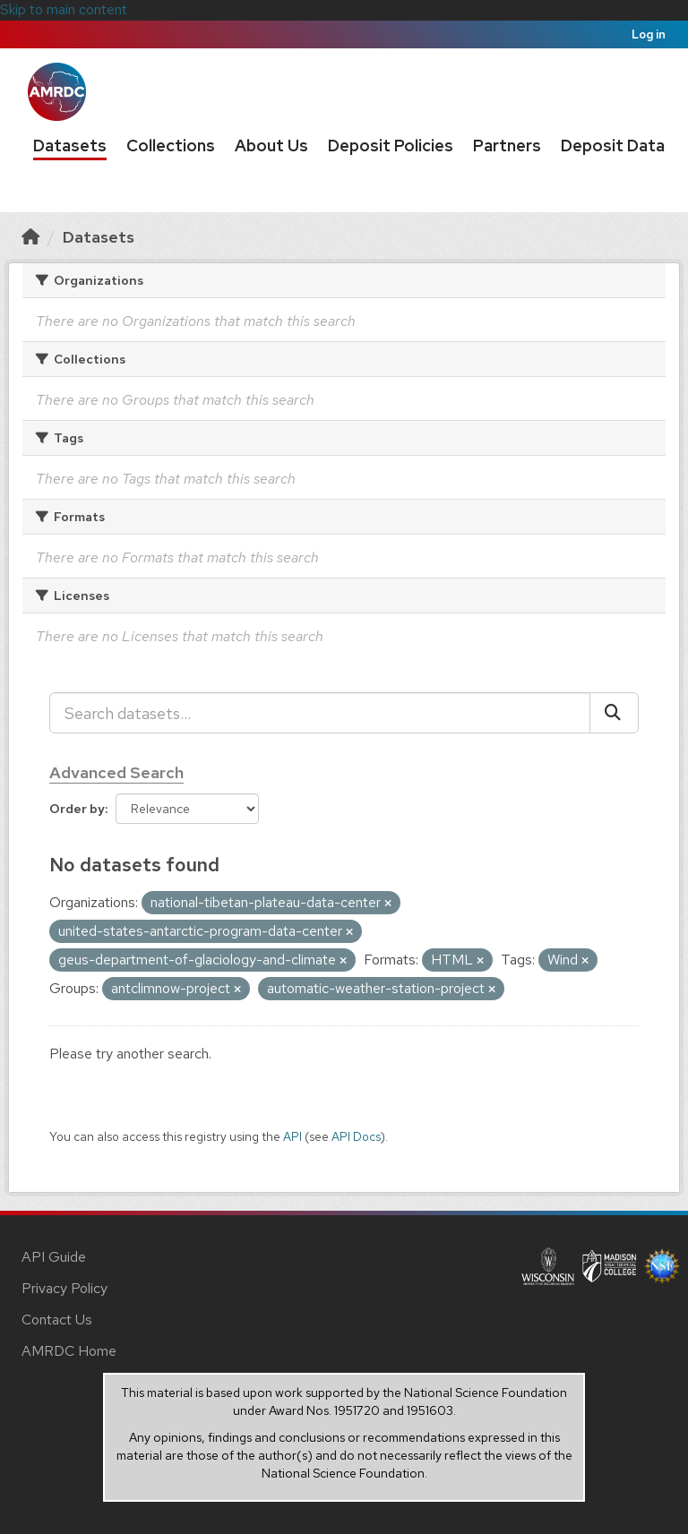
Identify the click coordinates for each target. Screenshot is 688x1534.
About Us (271, 145)
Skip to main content (63, 9)
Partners (507, 145)
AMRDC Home (69, 1350)
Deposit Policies (390, 145)
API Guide (54, 1256)
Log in (649, 34)
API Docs (356, 1136)
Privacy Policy (65, 1288)
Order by (77, 809)
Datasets (70, 145)
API (292, 1136)
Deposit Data (613, 145)
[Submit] (614, 712)
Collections (170, 145)
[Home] (30, 237)
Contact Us (57, 1319)
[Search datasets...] (319, 712)
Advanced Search (116, 772)
